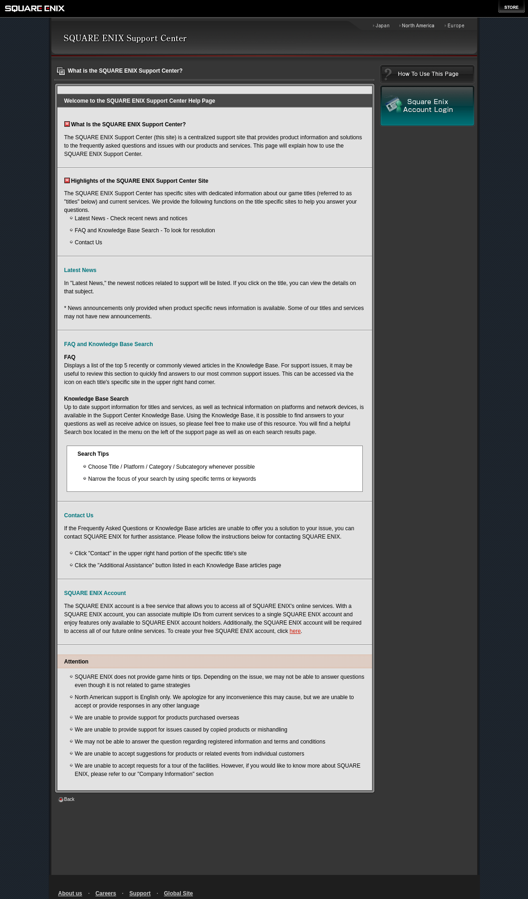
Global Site (178, 893)
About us (70, 893)
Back (69, 799)
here (295, 631)
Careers (105, 893)
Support (140, 893)
